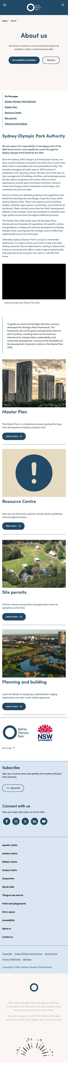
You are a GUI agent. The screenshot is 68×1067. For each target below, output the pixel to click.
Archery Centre (9, 854)
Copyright (7, 954)
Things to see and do (12, 895)
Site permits (11, 118)
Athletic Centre (9, 862)
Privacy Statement (11, 959)
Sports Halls (8, 887)
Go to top (8, 748)
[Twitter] (25, 821)
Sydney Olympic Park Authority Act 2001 (22, 153)
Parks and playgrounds (14, 904)
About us (6, 929)
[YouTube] (43, 821)
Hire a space (8, 912)
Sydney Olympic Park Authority (20, 102)
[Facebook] (6, 821)
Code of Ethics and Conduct (28, 954)
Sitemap (27, 959)
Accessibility (8, 920)
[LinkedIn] (34, 821)
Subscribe (15, 788)
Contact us (7, 937)
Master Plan (11, 107)
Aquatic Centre (9, 845)
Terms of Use (50, 954)
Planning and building (16, 124)
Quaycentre (8, 879)
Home (4, 21)
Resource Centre (13, 113)
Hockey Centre (9, 870)
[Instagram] (16, 821)
